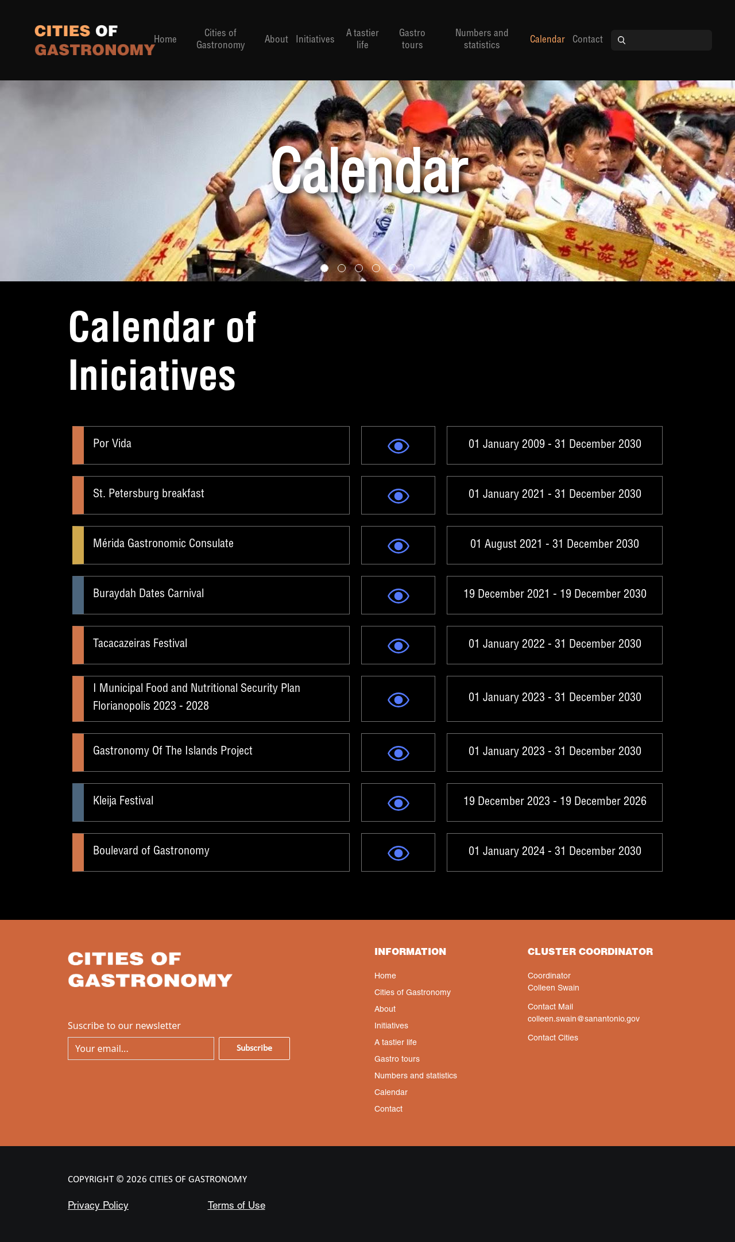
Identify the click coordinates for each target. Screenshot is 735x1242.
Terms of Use (236, 1207)
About (276, 40)
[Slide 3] (376, 268)
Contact (587, 40)
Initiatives (315, 40)
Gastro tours (412, 40)
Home (165, 40)
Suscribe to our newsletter (124, 1025)
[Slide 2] (359, 268)
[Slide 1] (342, 268)
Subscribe (254, 1048)
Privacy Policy (98, 1207)
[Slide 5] (411, 268)
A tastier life (362, 40)
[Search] (672, 40)
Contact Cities (553, 1039)
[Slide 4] (393, 268)
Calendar (547, 40)
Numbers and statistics (482, 40)
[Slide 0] (324, 268)
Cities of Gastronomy (220, 40)
